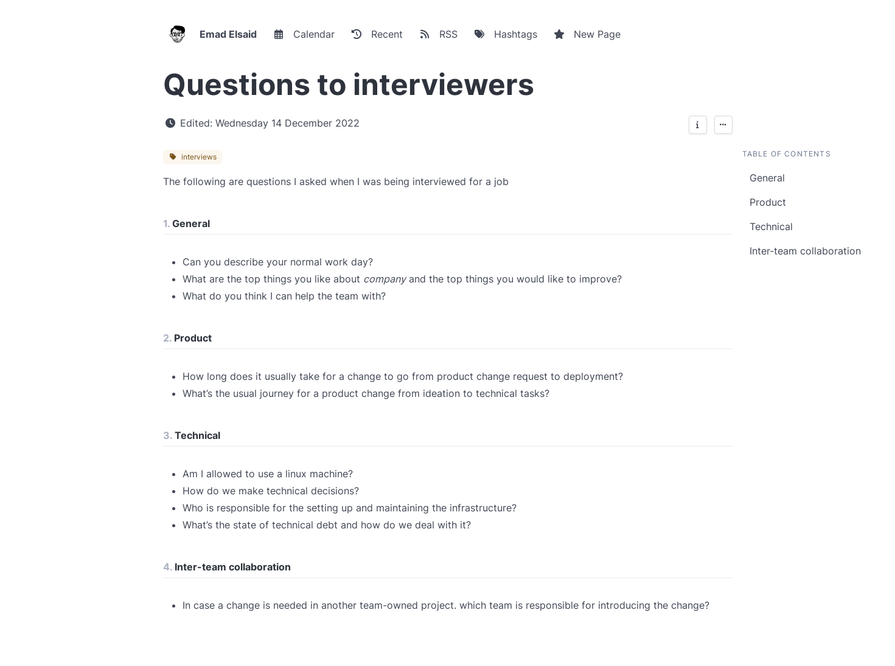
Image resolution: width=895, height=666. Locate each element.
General (767, 178)
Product (768, 202)
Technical (771, 226)
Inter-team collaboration (805, 251)
